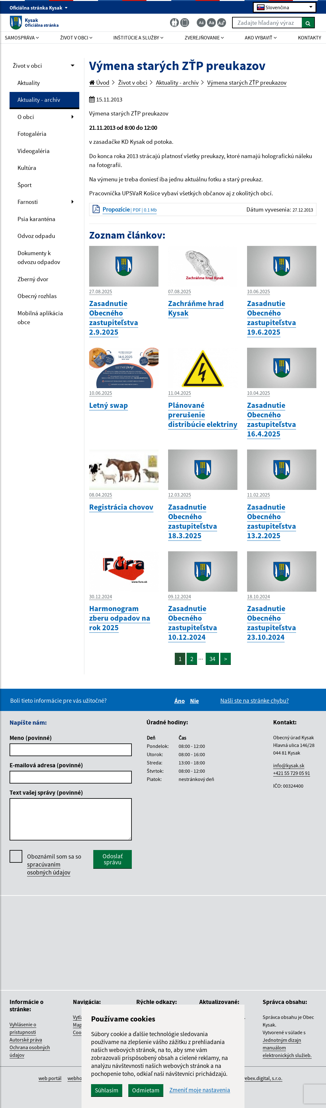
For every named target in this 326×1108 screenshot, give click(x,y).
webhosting (80, 1078)
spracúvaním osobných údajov (48, 868)
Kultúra (27, 167)
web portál (50, 1078)
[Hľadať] (308, 22)
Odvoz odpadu (36, 236)
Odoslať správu (113, 859)
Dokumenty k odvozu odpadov (39, 257)
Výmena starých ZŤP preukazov (247, 82)
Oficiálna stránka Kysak (39, 7)
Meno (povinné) (31, 738)
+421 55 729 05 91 (291, 773)
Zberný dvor (33, 279)
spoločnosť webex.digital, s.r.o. (249, 1078)
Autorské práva (26, 1039)
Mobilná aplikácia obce (40, 317)
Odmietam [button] (145, 1090)
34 (212, 659)
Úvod (99, 82)
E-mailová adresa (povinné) (46, 765)
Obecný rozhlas (37, 296)
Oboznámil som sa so (54, 864)
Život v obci (27, 65)
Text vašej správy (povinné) (46, 792)
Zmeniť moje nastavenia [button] (199, 1090)
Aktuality (29, 83)
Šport (25, 185)
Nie (195, 701)
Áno (180, 701)
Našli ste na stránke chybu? (254, 700)
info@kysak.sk (288, 765)
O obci (26, 117)
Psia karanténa (36, 219)
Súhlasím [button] (106, 1090)
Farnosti (28, 202)
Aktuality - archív (39, 99)
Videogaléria (34, 151)
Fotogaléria (32, 133)
